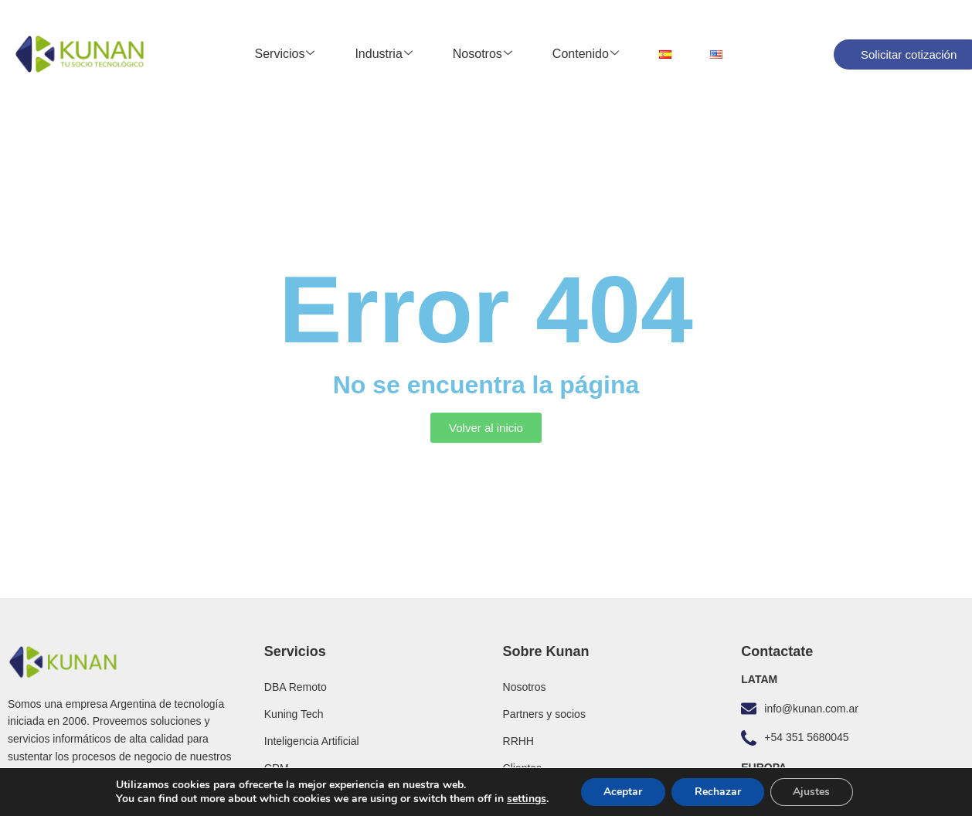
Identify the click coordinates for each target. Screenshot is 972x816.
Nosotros (482, 54)
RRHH (518, 741)
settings (525, 799)
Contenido (585, 54)
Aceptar (622, 791)
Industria (383, 54)
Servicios (285, 54)
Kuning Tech (294, 714)
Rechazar (718, 791)
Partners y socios (544, 714)
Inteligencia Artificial (311, 741)
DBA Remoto (295, 687)
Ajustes (812, 791)
